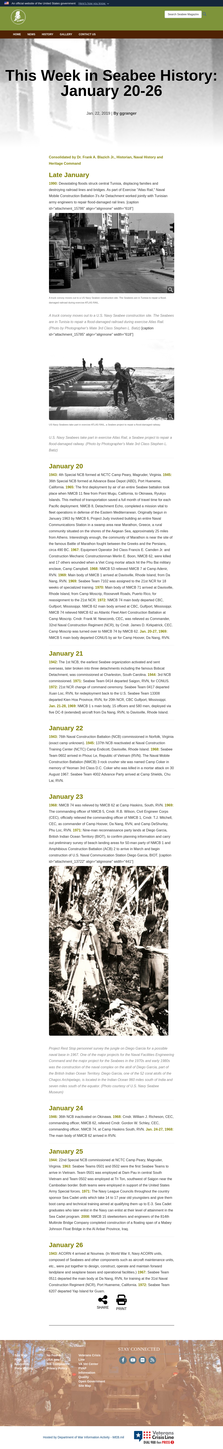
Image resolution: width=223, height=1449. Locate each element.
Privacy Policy (57, 1368)
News (31, 34)
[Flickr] (142, 1360)
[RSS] (152, 1360)
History (47, 34)
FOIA (18, 1359)
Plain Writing (24, 1368)
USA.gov (53, 1359)
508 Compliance (58, 1364)
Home (17, 34)
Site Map (21, 1355)
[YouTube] (133, 1360)
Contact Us (87, 34)
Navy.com (22, 1364)
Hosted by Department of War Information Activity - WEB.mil (83, 1437)
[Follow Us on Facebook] (123, 1360)
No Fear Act (55, 1355)
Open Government (91, 1381)
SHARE (103, 1302)
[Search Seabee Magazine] (179, 14)
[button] (94, 3)
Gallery (66, 34)
